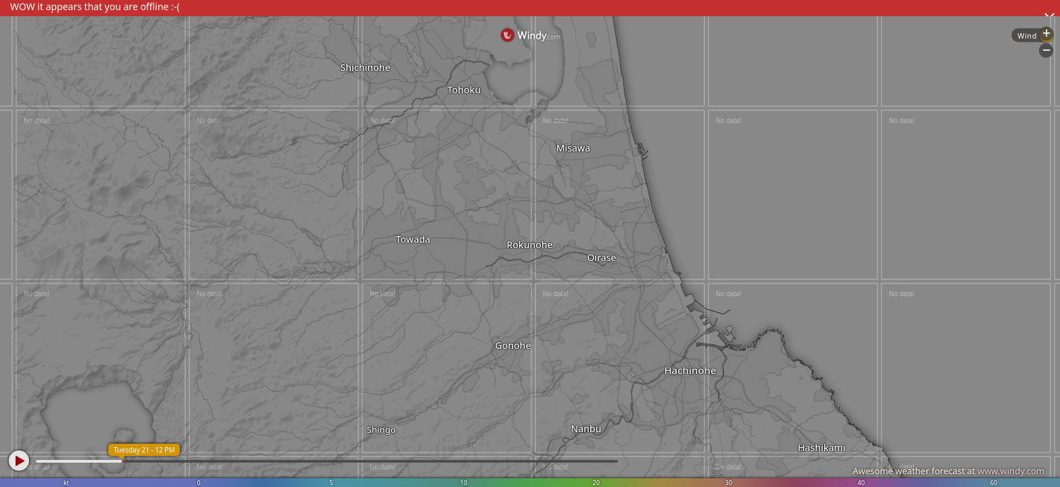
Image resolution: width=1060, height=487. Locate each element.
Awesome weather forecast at (948, 471)
